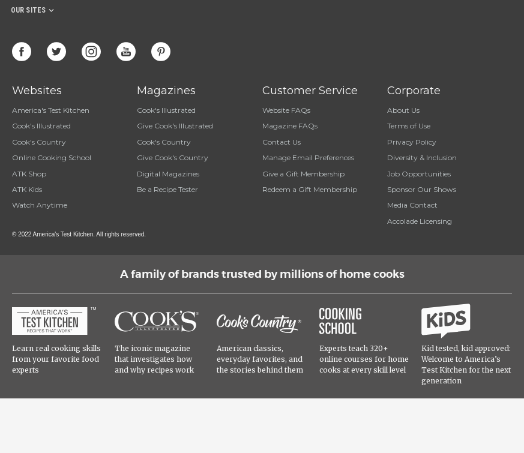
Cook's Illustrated (41, 125)
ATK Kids (27, 189)
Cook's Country (39, 141)
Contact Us (281, 141)
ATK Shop (29, 173)
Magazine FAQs (290, 125)
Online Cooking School (51, 157)
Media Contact (412, 204)
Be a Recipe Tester (167, 189)
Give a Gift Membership (303, 173)
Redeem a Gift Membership (309, 189)
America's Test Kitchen (50, 110)
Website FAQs (286, 110)
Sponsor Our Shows (421, 189)
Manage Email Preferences (308, 157)
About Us (403, 110)
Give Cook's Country (172, 157)
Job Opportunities (419, 173)
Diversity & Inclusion (422, 157)
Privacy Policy (411, 141)
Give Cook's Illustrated (175, 125)
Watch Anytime (39, 204)
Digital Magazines (168, 173)
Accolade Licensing (419, 221)
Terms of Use (408, 125)
